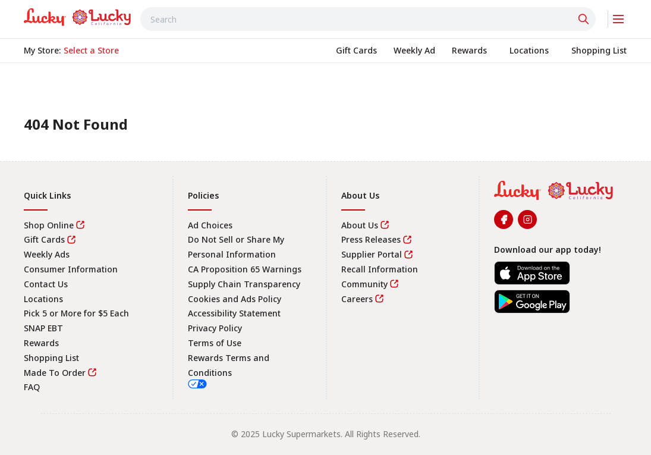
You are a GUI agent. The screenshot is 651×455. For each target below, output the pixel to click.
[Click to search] (585, 19)
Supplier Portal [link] (371, 254)
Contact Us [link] (46, 284)
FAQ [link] (32, 387)
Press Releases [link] (371, 239)
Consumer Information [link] (71, 269)
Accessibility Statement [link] (234, 313)
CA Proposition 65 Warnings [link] (244, 269)
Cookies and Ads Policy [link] (234, 299)
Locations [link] (43, 299)
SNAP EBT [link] (43, 328)
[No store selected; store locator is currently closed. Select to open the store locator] (91, 50)
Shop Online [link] (49, 225)
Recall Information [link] (379, 269)
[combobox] (368, 19)
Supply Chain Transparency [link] (244, 284)
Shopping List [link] (51, 357)
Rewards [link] (41, 343)
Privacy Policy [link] (215, 328)
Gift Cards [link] (44, 239)
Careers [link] (357, 299)
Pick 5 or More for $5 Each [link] (76, 313)
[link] (77, 17)
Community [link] (364, 284)
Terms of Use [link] (214, 343)
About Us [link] (359, 225)
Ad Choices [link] (210, 225)
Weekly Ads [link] (47, 254)
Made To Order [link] (55, 372)
